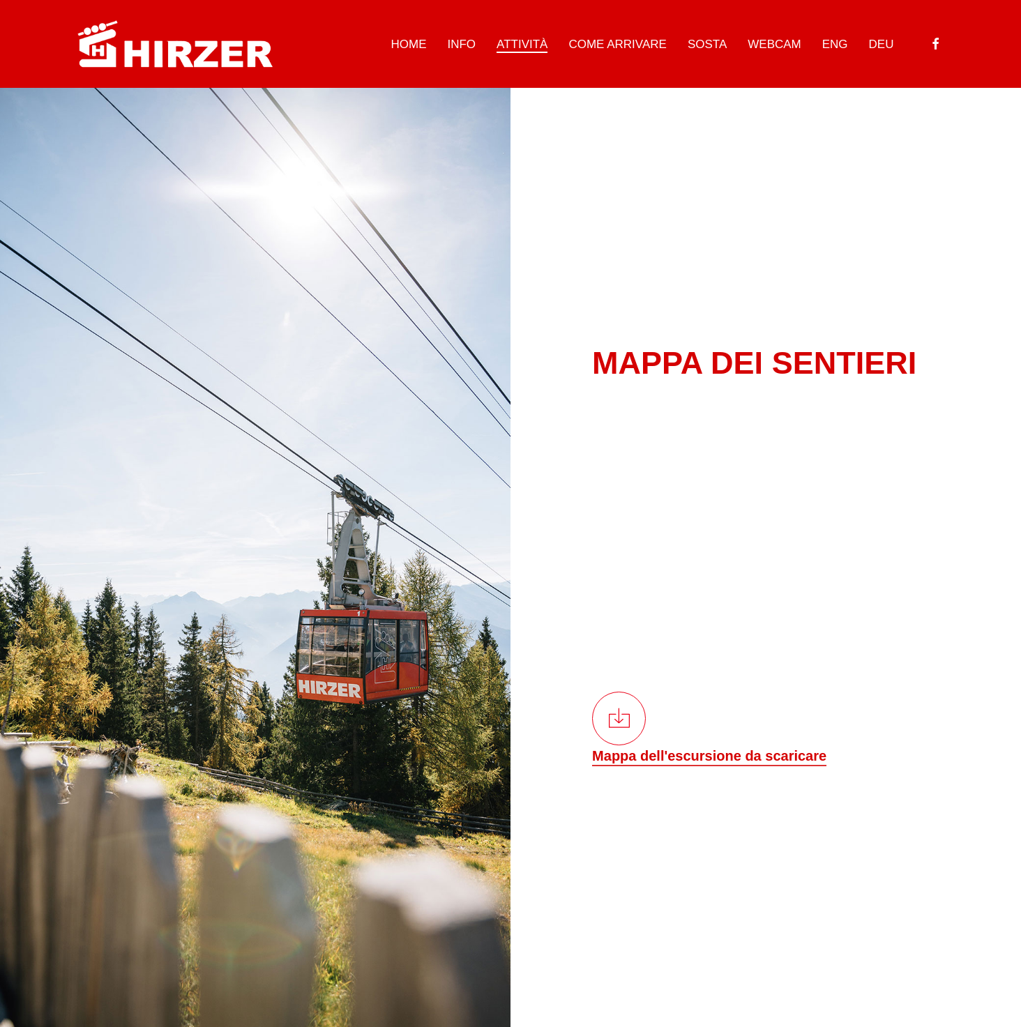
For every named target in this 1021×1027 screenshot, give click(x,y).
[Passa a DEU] (881, 44)
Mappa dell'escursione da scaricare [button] (709, 755)
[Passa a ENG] (835, 44)
